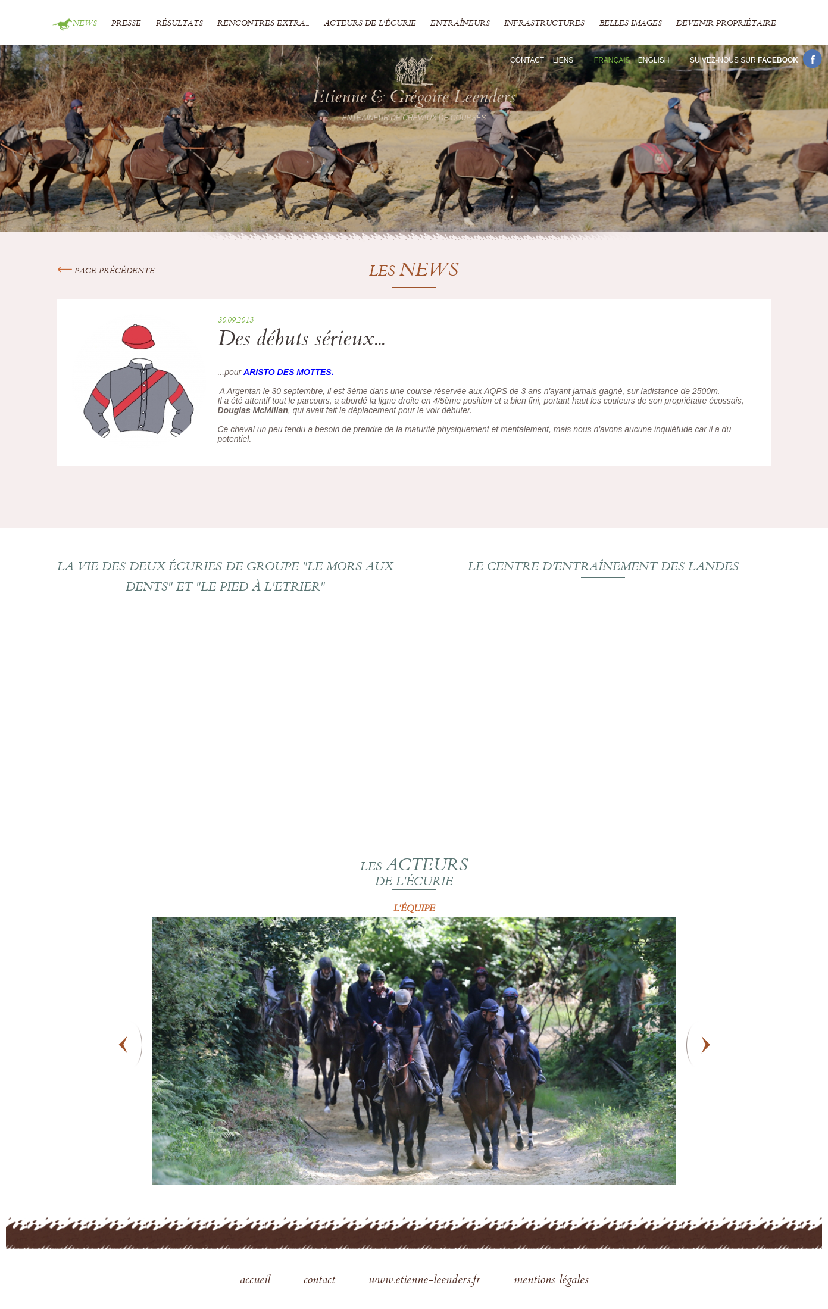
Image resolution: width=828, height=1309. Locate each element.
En (654, 60)
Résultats (179, 23)
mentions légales (551, 1281)
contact (321, 1281)
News (85, 23)
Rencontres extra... (263, 23)
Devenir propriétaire (726, 23)
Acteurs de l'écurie (370, 23)
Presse (126, 23)
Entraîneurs (460, 23)
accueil (257, 1281)
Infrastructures (544, 23)
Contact (527, 60)
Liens (563, 60)
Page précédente (106, 271)
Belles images (630, 23)
